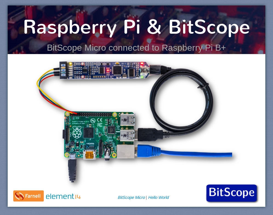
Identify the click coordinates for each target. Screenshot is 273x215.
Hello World (158, 197)
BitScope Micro (131, 197)
